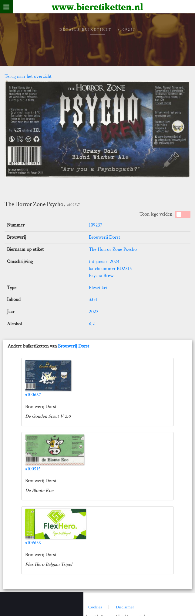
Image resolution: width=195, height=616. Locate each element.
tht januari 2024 (104, 261)
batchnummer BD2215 (110, 268)
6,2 (92, 324)
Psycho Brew (101, 275)
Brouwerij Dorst (104, 237)
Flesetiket (98, 288)
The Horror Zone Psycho (113, 249)
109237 (96, 225)
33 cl (93, 299)
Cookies (95, 607)
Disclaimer (125, 607)
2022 (94, 312)
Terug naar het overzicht (28, 76)
